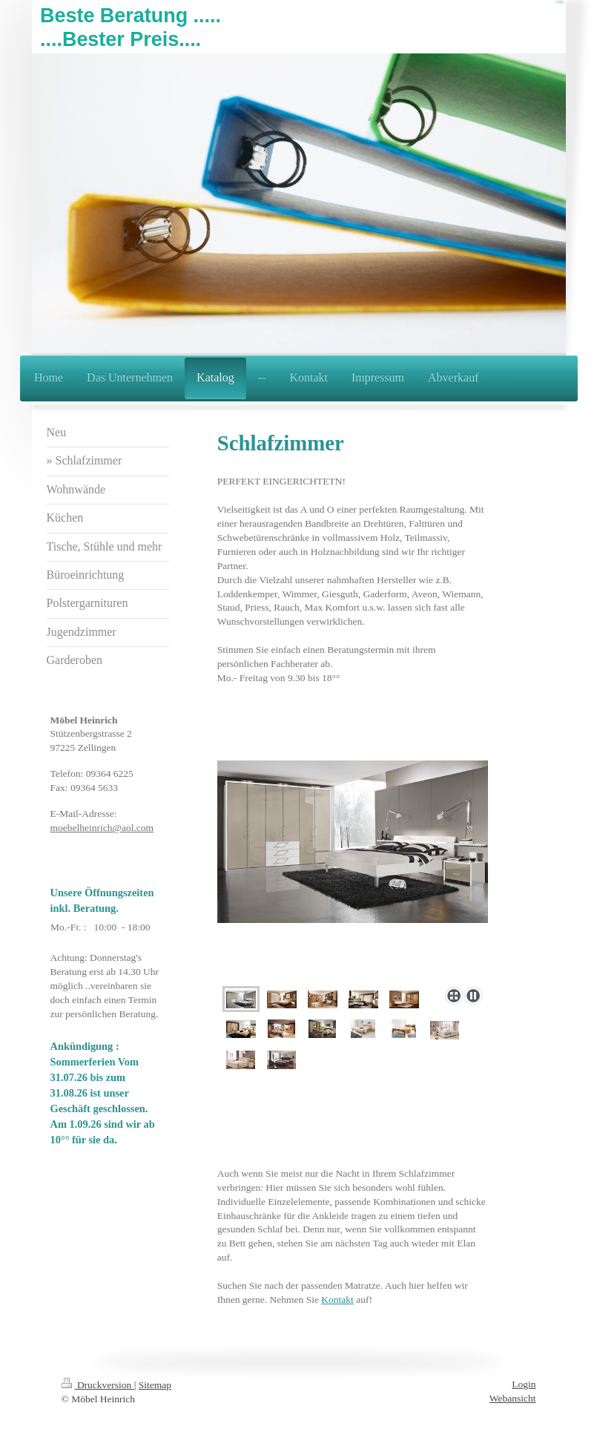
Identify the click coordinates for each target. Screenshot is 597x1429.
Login (523, 1384)
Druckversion (98, 1384)
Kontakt (337, 1299)
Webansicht (512, 1398)
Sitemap (155, 1384)
